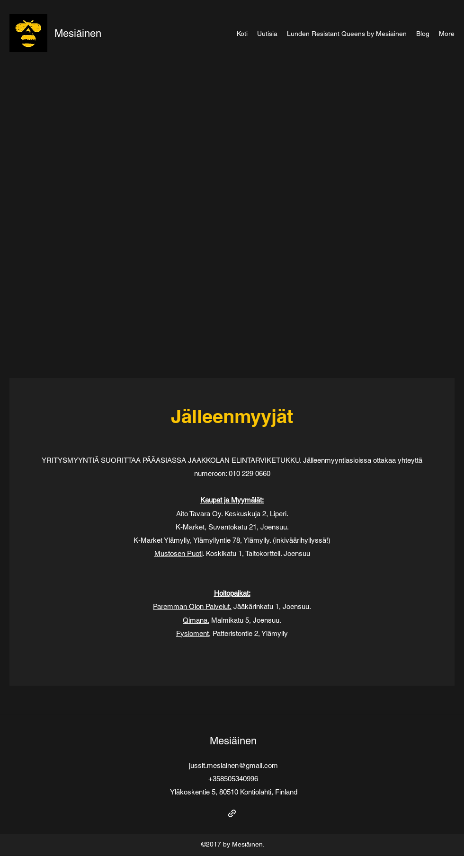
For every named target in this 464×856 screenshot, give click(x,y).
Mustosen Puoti (178, 553)
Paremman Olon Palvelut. (192, 606)
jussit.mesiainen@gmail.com (233, 765)
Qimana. (196, 620)
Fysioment (192, 633)
